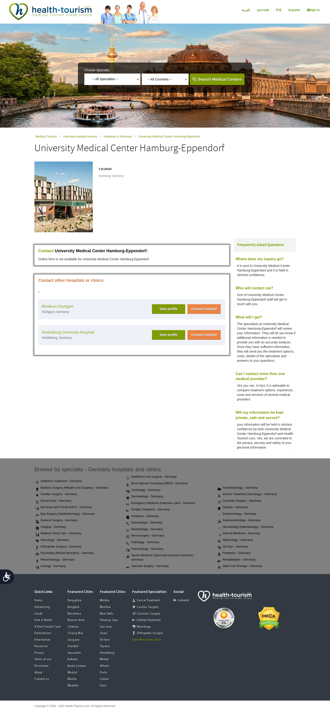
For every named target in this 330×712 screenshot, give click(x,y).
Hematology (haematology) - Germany (245, 527)
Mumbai (105, 607)
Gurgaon (74, 639)
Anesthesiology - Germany (237, 488)
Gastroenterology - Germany (238, 520)
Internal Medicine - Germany (238, 533)
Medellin (73, 685)
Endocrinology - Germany (236, 514)
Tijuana (105, 646)
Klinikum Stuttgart (58, 306)
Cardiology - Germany (143, 490)
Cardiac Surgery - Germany (56, 494)
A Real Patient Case (47, 626)
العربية (246, 10)
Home (38, 600)
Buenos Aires (76, 620)
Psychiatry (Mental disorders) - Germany (65, 553)
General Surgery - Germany (56, 520)
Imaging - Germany (51, 527)
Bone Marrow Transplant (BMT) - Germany (156, 484)
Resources (41, 646)
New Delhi (107, 613)
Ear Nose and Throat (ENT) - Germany (64, 507)
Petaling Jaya (109, 620)
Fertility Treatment (149, 620)
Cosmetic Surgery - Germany (239, 501)
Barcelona (74, 613)
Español (294, 10)
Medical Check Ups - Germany (58, 533)
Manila (72, 679)
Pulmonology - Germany (144, 549)
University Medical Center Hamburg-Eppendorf (169, 136)
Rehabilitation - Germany (236, 560)
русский (263, 10)
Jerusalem (74, 653)
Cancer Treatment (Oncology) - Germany (247, 494)
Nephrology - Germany (235, 540)
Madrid (72, 672)
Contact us (41, 679)
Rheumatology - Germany (55, 560)
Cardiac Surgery (148, 607)
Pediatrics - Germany (233, 553)
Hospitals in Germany (118, 136)
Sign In (313, 10)
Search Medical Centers (220, 79)
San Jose (106, 626)
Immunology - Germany (144, 523)
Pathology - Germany (142, 542)
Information (42, 639)
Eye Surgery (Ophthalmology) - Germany (65, 514)
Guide (38, 613)
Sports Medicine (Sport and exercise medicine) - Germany (160, 557)
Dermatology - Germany (144, 497)
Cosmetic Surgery (149, 613)
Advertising (42, 607)
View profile (168, 309)
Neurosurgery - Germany (145, 536)
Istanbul (73, 646)
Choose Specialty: (97, 70)
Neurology (144, 626)
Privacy (39, 653)
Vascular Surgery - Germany (147, 566)
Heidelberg (107, 653)
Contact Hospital (204, 309)
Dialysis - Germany (232, 507)
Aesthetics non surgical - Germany (151, 477)
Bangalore (75, 600)
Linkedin (181, 600)
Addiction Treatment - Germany (59, 481)
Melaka (105, 600)
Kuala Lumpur (77, 666)
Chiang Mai (75, 633)
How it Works (43, 620)
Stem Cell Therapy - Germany (239, 566)
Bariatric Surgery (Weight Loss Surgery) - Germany (72, 488)
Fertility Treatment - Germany (148, 510)
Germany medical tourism (80, 136)
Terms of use (42, 659)
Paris (103, 685)
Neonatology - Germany (144, 529)
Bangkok (74, 607)
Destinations (42, 633)
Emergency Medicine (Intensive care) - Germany (160, 503)
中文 (279, 10)
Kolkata (73, 659)
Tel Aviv (105, 639)
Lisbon (104, 679)
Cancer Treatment (148, 600)
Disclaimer (41, 666)
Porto (103, 672)
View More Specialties (147, 639)
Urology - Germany (51, 566)
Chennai (73, 626)
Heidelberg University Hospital (68, 332)
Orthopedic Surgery (150, 633)
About (38, 672)
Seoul (103, 633)
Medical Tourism (46, 136)
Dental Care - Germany (53, 501)
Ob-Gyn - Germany (232, 547)
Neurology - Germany (52, 540)
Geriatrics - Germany (142, 516)
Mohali (104, 659)
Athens (104, 666)
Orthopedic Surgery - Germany (58, 547)
